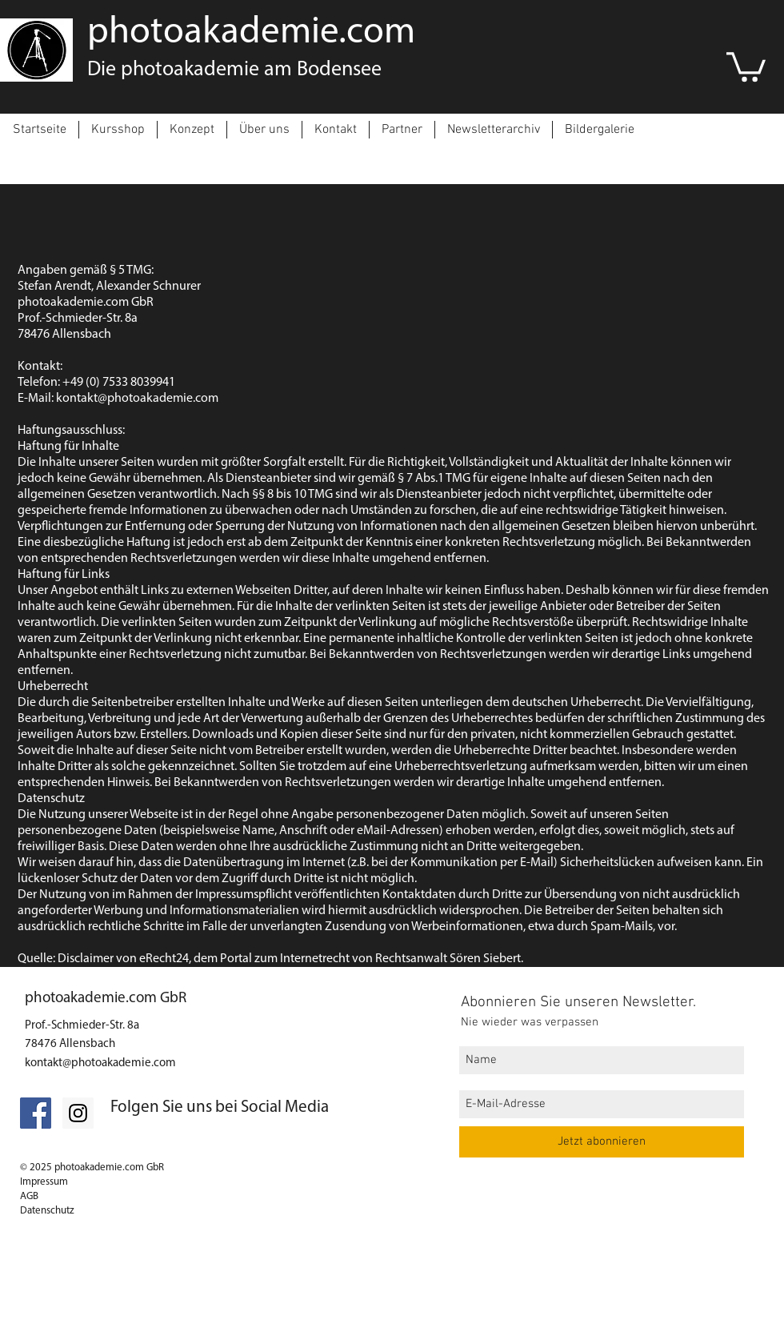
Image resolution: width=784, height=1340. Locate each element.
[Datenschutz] (155, 1301)
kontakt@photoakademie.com (100, 1063)
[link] (746, 65)
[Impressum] (61, 1326)
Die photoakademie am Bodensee (234, 70)
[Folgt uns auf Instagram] (78, 1113)
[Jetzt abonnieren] (601, 1141)
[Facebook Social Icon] (35, 1113)
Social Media (285, 1107)
